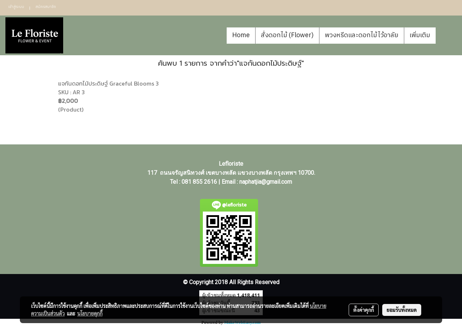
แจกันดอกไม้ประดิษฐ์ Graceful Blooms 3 (108, 83)
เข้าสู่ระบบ (16, 7)
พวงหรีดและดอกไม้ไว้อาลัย (361, 35)
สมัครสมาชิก (45, 7)
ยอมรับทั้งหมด (402, 310)
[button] (446, 35)
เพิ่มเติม (420, 35)
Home (241, 35)
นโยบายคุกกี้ (90, 313)
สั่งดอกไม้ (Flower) (287, 35)
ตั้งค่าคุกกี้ (363, 310)
